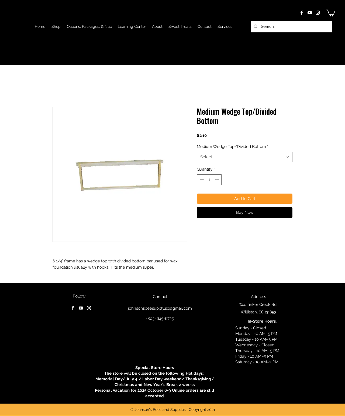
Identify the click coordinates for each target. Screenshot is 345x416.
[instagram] (317, 12)
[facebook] (301, 12)
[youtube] (309, 12)
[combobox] (244, 157)
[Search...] (291, 26)
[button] (330, 12)
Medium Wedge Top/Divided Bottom (232, 146)
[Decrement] (201, 180)
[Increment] (217, 180)
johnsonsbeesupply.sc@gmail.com (160, 308)
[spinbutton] (209, 180)
